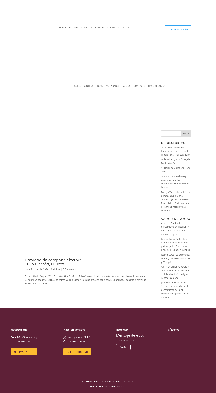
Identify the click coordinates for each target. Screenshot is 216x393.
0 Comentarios (70, 269)
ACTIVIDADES (97, 28)
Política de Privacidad (104, 381)
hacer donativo (77, 352)
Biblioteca (55, 269)
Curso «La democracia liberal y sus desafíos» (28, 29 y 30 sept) (176, 258)
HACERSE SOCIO (156, 85)
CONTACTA (124, 28)
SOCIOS (111, 28)
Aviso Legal (87, 381)
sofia (31, 269)
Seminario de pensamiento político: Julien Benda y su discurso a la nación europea (175, 246)
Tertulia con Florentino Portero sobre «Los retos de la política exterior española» (175, 151)
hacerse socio (178, 29)
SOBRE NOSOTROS (68, 28)
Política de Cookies (125, 381)
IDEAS (84, 28)
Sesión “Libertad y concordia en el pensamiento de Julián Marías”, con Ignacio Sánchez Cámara (175, 290)
